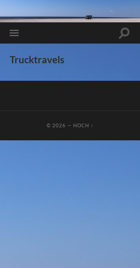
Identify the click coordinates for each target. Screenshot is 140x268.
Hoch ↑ (83, 125)
